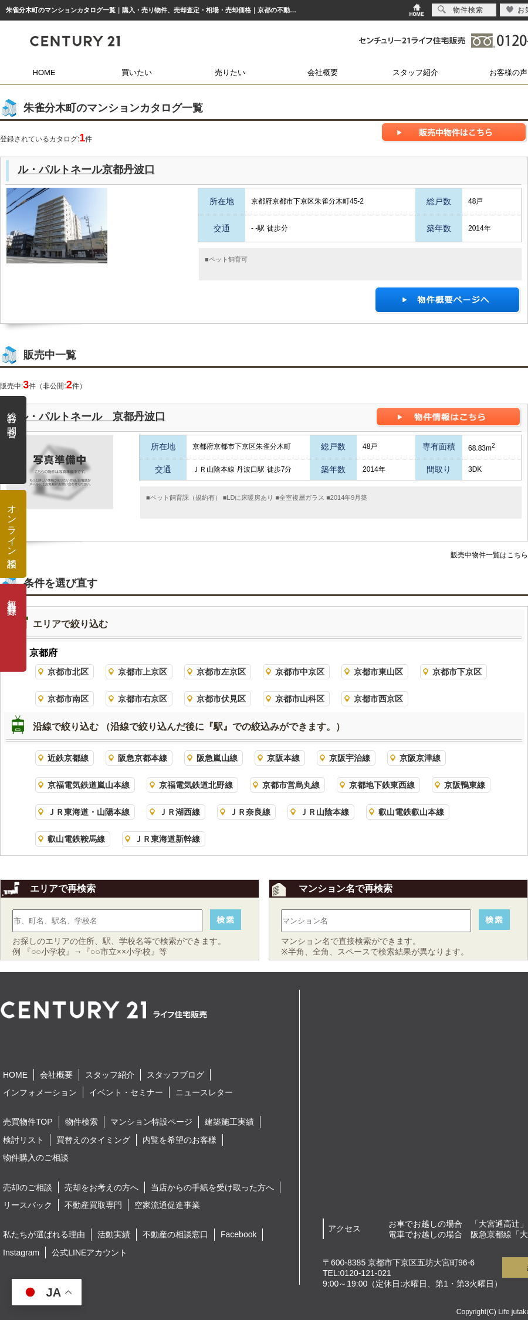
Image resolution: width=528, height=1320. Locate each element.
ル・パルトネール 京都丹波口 (91, 416)
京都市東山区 (378, 671)
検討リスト (23, 1140)
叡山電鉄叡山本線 (411, 812)
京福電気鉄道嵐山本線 (89, 785)
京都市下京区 (457, 671)
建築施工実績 (229, 1121)
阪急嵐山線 (217, 758)
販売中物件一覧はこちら (489, 555)
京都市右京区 (142, 698)
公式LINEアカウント (89, 1252)
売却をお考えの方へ (101, 1187)
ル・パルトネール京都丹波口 (86, 169)
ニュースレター (204, 1092)
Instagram (21, 1252)
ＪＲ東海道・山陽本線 (89, 812)
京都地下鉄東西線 (382, 785)
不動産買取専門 (93, 1205)
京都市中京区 (299, 671)
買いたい (136, 72)
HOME (44, 72)
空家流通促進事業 (167, 1205)
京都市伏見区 (221, 698)
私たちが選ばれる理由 (44, 1234)
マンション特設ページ (151, 1121)
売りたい (230, 72)
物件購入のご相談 (36, 1157)
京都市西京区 (378, 698)
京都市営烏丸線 (291, 785)
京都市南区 (68, 698)
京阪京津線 (420, 758)
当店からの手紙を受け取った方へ (212, 1187)
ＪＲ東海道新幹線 (167, 839)
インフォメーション (40, 1092)
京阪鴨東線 (464, 785)
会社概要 (322, 72)
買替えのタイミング (93, 1140)
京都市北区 (68, 671)
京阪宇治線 (349, 758)
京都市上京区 (142, 671)
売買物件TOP (28, 1121)
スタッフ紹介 (415, 72)
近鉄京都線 (68, 758)
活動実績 (113, 1234)
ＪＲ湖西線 (179, 812)
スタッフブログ (175, 1074)
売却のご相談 (27, 1187)
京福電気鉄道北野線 (196, 785)
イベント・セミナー (126, 1092)
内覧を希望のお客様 (179, 1140)
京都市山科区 (299, 698)
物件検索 (81, 1121)
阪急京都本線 (142, 758)
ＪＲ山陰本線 (324, 812)
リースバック (27, 1205)
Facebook (238, 1234)
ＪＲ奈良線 (249, 812)
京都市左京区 (221, 671)
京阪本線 (283, 758)
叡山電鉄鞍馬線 (76, 839)
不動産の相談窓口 (175, 1234)
